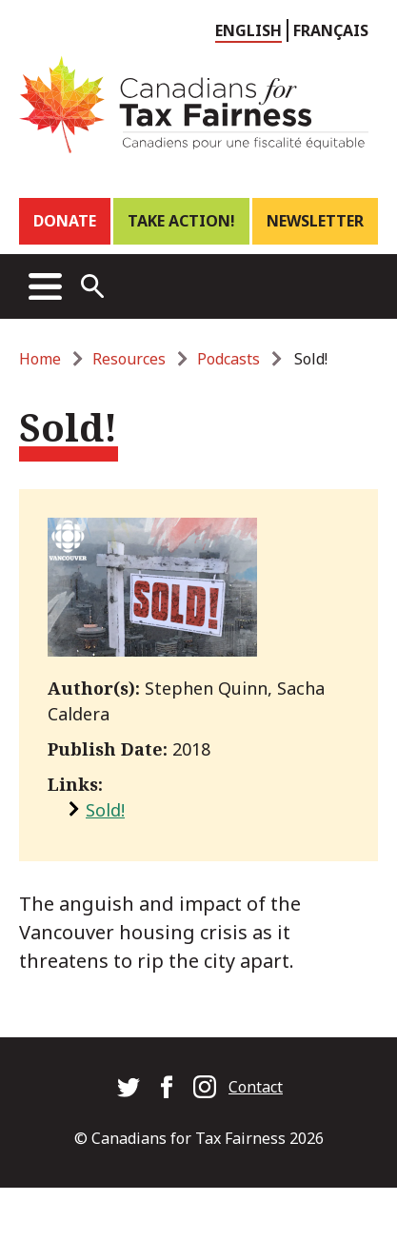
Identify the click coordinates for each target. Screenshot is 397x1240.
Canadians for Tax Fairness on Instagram (204, 1086)
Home (40, 358)
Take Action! (181, 220)
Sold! (105, 809)
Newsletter (315, 220)
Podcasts (228, 358)
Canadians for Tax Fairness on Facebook (166, 1086)
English (248, 30)
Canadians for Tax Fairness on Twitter (128, 1086)
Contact (255, 1086)
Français (330, 30)
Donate (64, 220)
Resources (129, 358)
